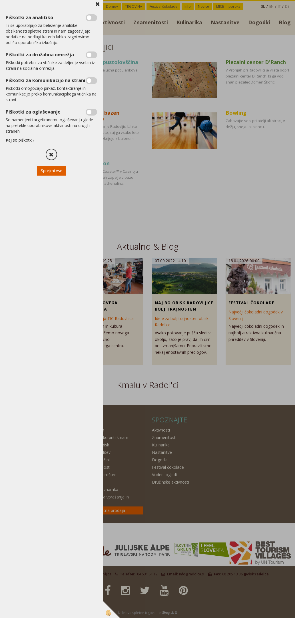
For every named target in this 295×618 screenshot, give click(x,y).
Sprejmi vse (51, 170)
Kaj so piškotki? (20, 140)
